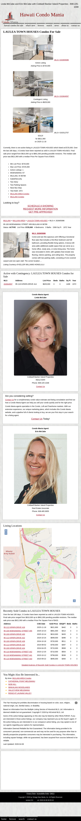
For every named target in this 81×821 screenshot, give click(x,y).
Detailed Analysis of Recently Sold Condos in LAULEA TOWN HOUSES (50, 665)
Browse (41, 25)
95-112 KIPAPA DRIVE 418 (14, 627)
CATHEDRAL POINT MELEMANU (21, 681)
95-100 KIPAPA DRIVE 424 (14, 648)
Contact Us (75, 25)
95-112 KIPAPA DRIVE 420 (14, 645)
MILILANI (7, 221)
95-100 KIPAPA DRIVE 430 (14, 634)
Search (49, 25)
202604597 (8, 284)
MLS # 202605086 (41, 60)
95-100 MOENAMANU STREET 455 (18, 631)
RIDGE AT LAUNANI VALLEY (19, 693)
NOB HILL (12, 684)
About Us (65, 25)
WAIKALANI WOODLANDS (19, 687)
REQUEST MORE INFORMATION (40, 209)
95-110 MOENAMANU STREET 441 (18, 655)
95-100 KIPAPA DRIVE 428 (14, 641)
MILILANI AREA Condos (19, 194)
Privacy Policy (31, 793)
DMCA (52, 793)
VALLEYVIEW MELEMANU (19, 690)
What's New (30, 25)
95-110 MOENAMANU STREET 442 (18, 652)
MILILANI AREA (19, 221)
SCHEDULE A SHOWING (40, 206)
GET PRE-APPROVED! (41, 212)
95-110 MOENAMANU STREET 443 (18, 659)
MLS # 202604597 (41, 96)
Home (3, 819)
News (57, 25)
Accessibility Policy (43, 793)
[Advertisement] (39, 769)
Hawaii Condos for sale (13, 25)
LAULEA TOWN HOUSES (37, 221)
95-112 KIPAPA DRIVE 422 (14, 638)
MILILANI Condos (17, 197)
